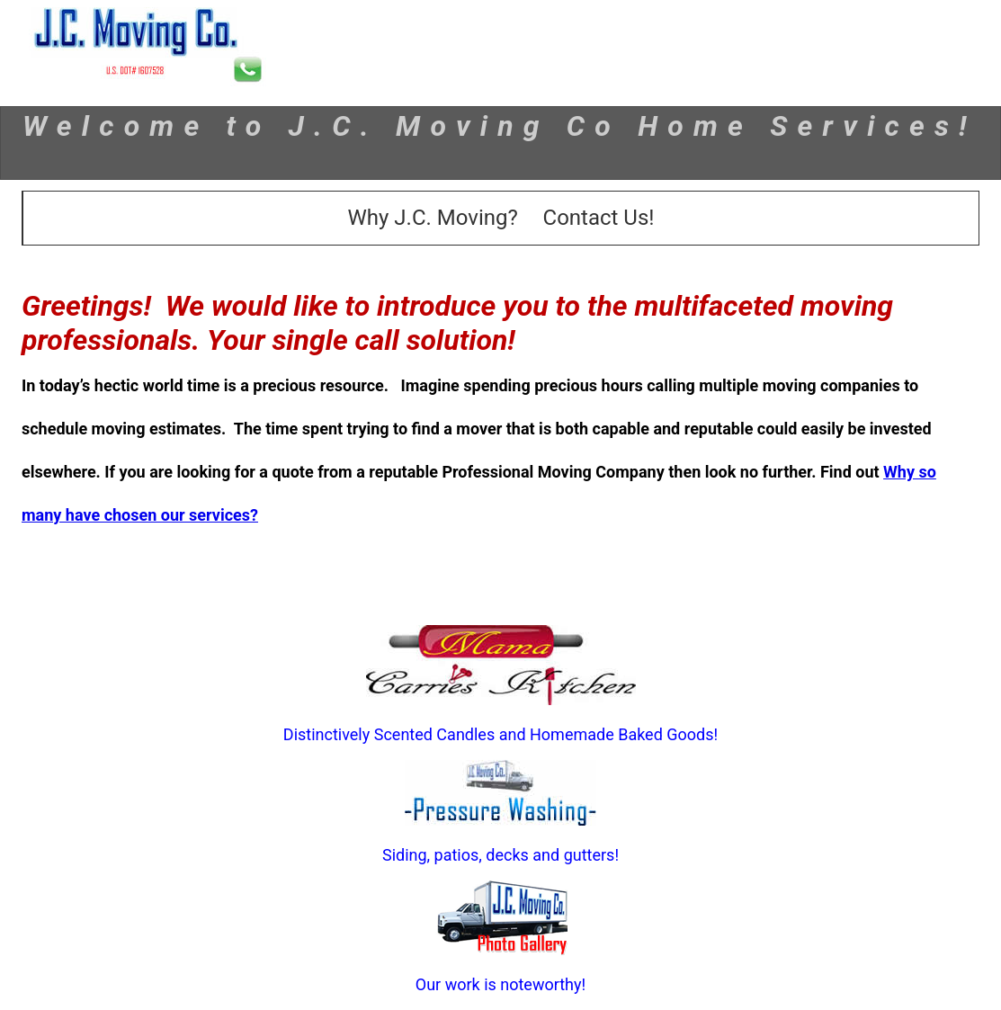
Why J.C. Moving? (433, 217)
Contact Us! (599, 217)
